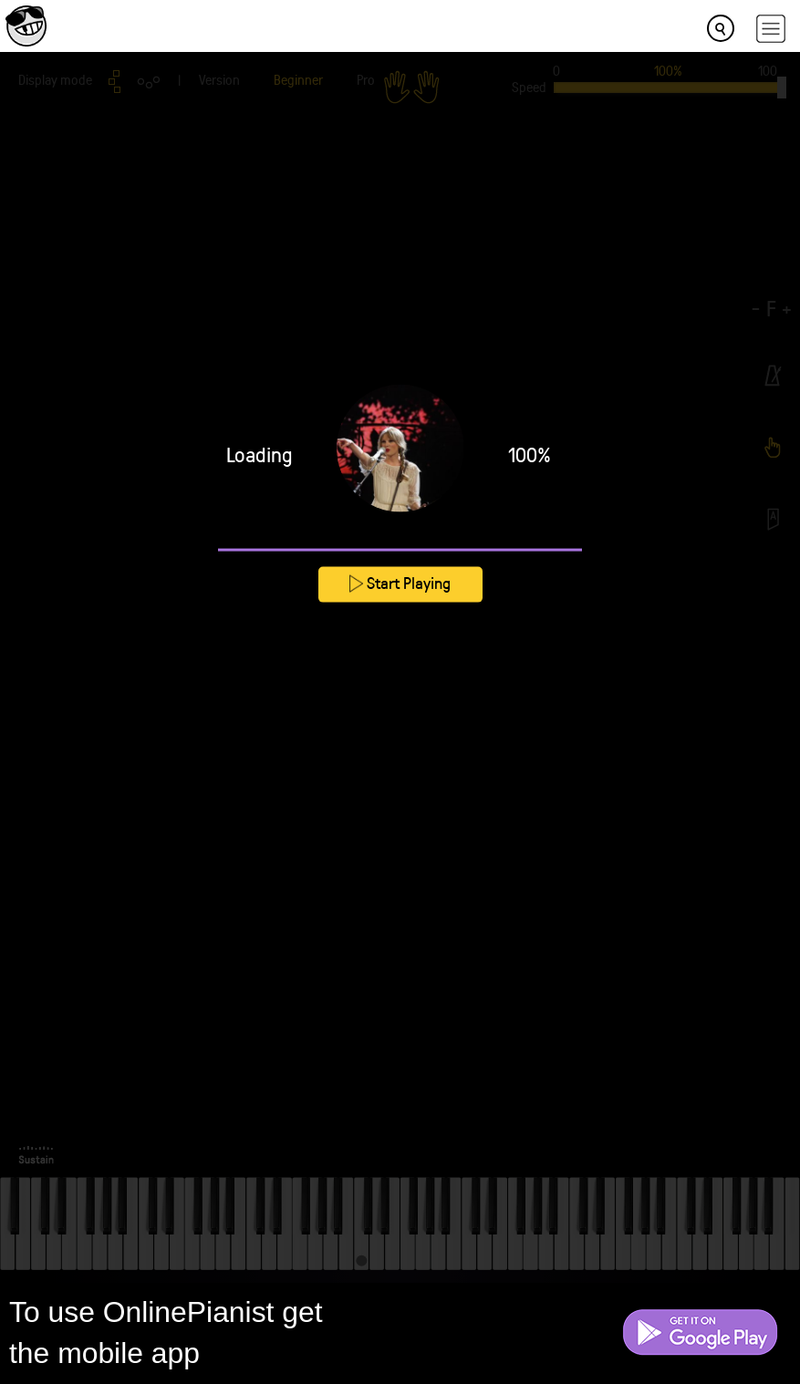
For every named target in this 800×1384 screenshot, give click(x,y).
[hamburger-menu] (770, 29)
